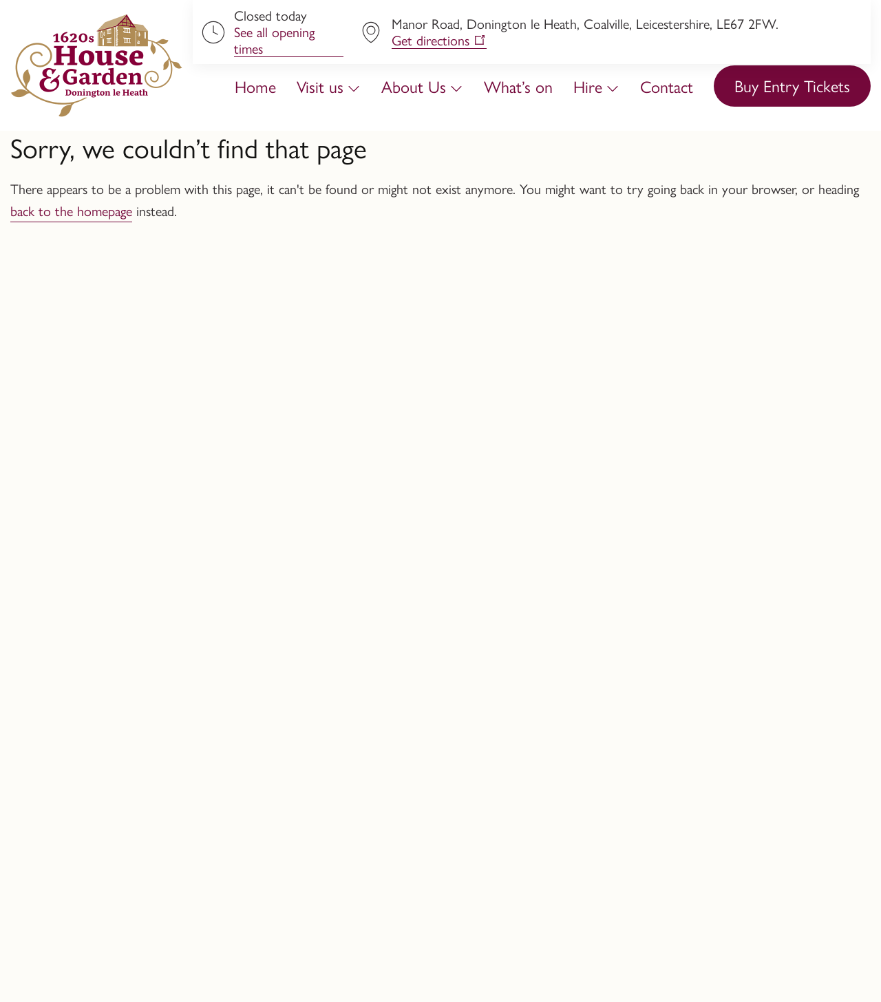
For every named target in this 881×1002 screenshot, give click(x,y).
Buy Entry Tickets (792, 85)
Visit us (320, 86)
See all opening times (274, 40)
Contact (666, 86)
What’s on (518, 86)
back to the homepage (71, 210)
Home (255, 86)
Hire (587, 86)
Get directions (430, 40)
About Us (413, 86)
